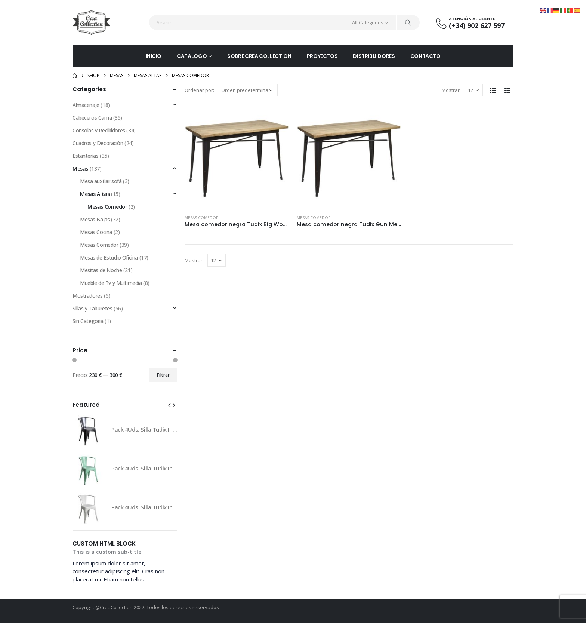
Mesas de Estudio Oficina (109, 257)
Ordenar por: (199, 90)
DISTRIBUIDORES (374, 56)
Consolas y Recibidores (99, 130)
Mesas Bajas (95, 219)
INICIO (153, 56)
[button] (169, 404)
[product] (237, 156)
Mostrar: (451, 90)
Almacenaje (86, 104)
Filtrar (163, 375)
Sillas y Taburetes (92, 308)
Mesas (80, 168)
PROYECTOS (322, 56)
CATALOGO (192, 56)
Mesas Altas (95, 193)
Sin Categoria (88, 321)
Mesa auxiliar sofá (100, 181)
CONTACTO (425, 56)
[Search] (408, 22)
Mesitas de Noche (101, 270)
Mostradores (87, 295)
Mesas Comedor (202, 217)
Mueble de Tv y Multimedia (111, 282)
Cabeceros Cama (92, 117)
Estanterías (85, 155)
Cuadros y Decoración (98, 143)
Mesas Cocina (96, 232)
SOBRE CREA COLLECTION (259, 56)
